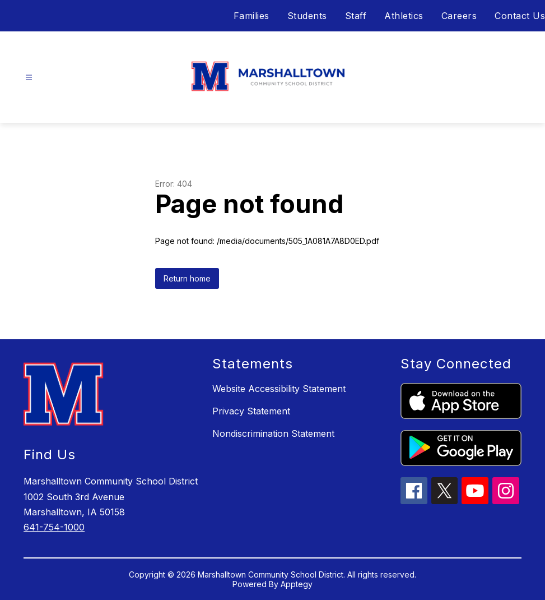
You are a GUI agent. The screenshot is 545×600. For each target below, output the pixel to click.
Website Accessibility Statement (279, 388)
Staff (356, 15)
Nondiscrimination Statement (273, 433)
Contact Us (520, 15)
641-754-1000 (54, 527)
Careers (459, 15)
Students (307, 15)
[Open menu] (28, 77)
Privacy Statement (251, 411)
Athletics (403, 15)
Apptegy (297, 584)
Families (251, 15)
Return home (187, 278)
